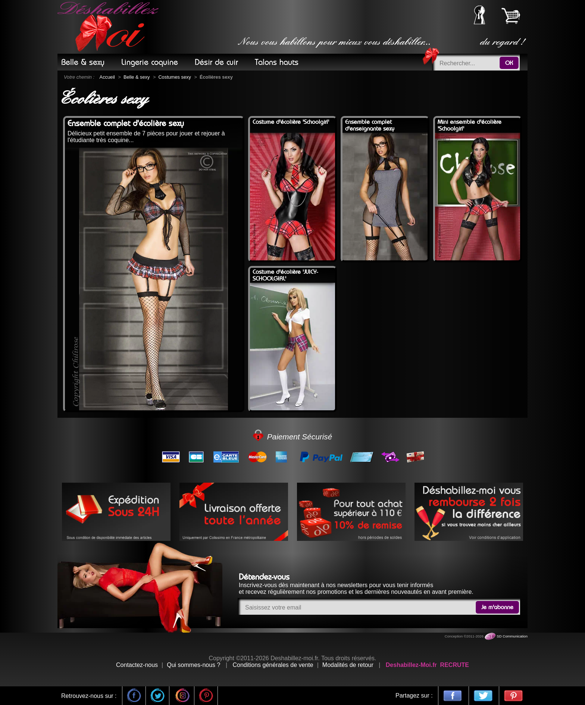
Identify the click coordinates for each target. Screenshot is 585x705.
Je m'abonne (497, 607)
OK (509, 63)
